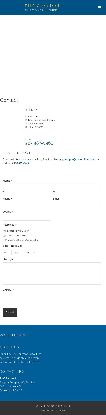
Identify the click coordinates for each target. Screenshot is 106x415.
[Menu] (99, 7)
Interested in (10, 224)
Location (8, 211)
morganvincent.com (57, 410)
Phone (7, 198)
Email (56, 198)
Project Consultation (15, 235)
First (5, 191)
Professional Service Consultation (22, 239)
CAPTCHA (8, 289)
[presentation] (24, 298)
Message (8, 259)
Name (7, 180)
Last (55, 191)
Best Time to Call (12, 245)
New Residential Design (17, 230)
